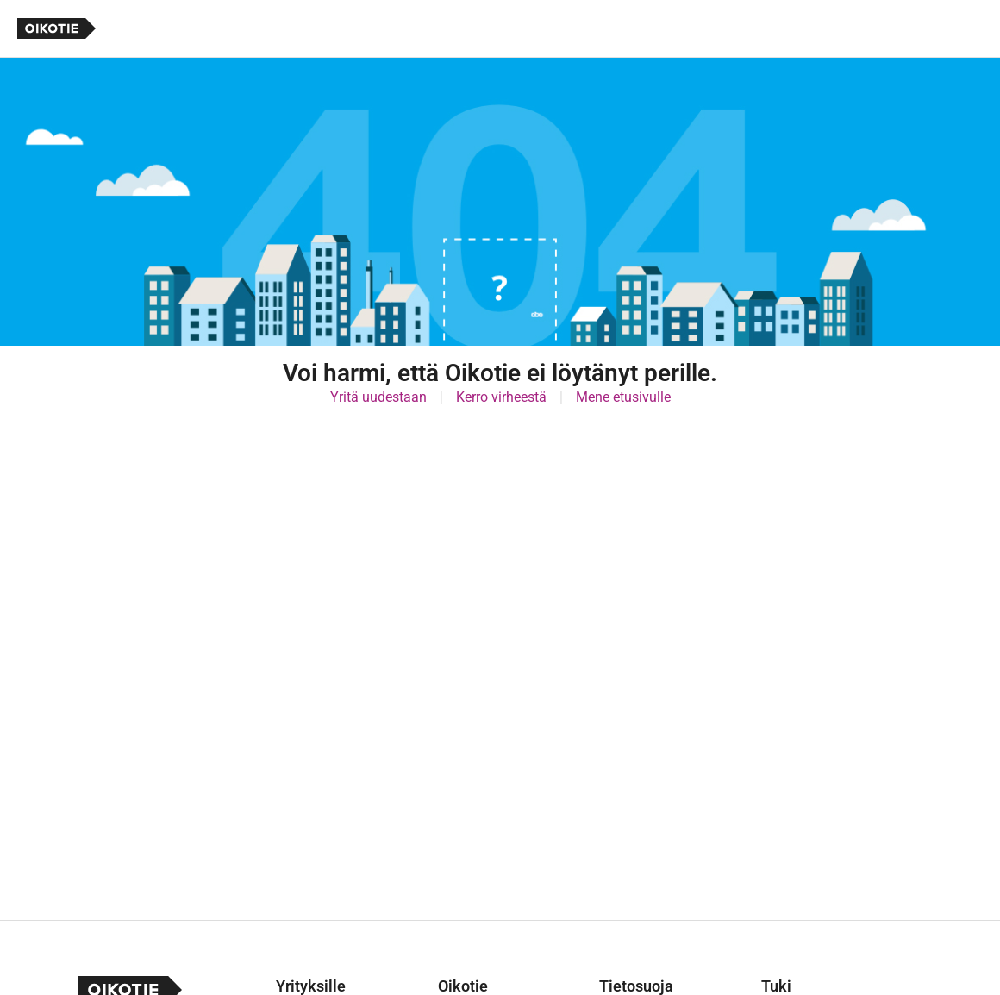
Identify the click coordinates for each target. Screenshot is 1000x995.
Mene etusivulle (623, 397)
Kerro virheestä (501, 397)
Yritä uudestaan (378, 397)
